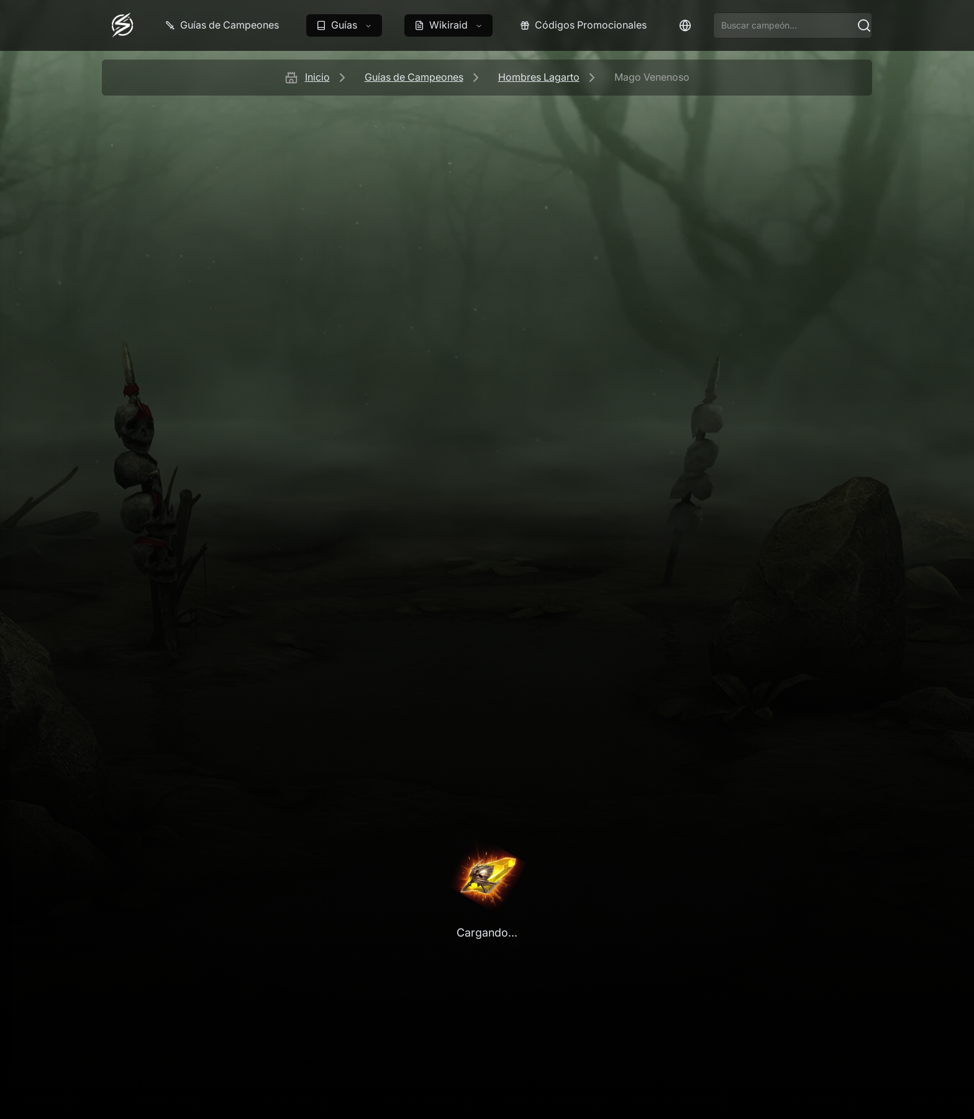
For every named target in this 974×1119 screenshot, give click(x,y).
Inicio (317, 77)
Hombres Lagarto (539, 77)
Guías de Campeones (414, 77)
